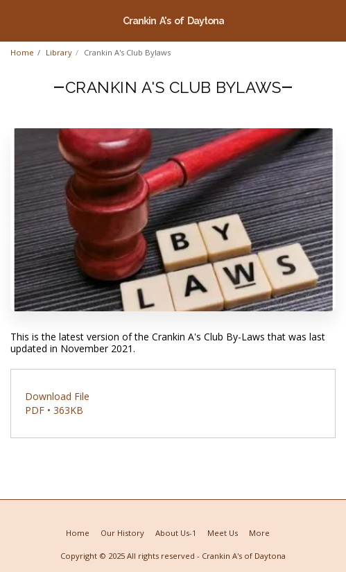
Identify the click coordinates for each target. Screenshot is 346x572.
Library (59, 52)
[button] (15, 20)
